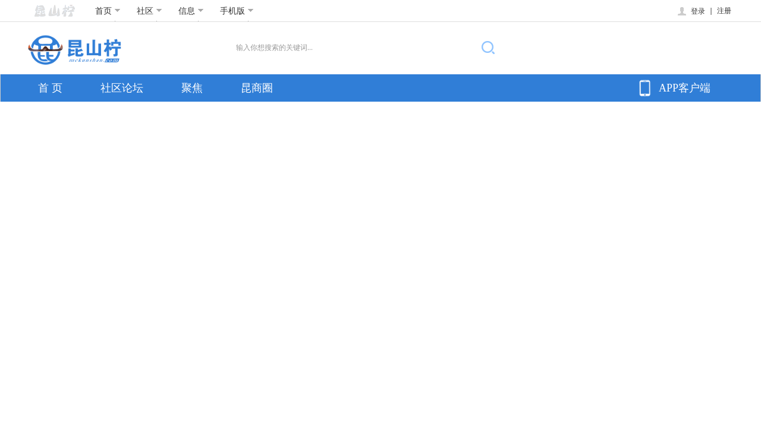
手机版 (237, 10)
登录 (690, 11)
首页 (108, 10)
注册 (724, 11)
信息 (191, 10)
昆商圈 (257, 88)
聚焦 (192, 88)
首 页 (50, 88)
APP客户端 (672, 88)
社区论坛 (121, 88)
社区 (149, 10)
